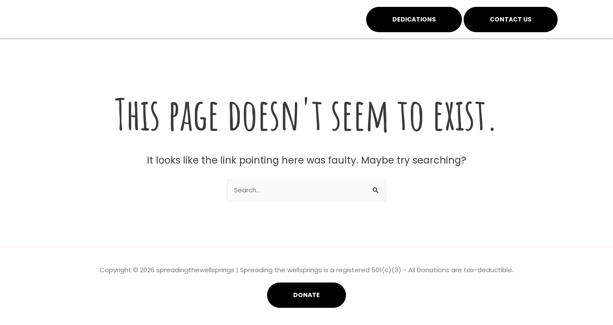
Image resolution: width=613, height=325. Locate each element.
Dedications (414, 19)
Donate (306, 295)
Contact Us (510, 19)
